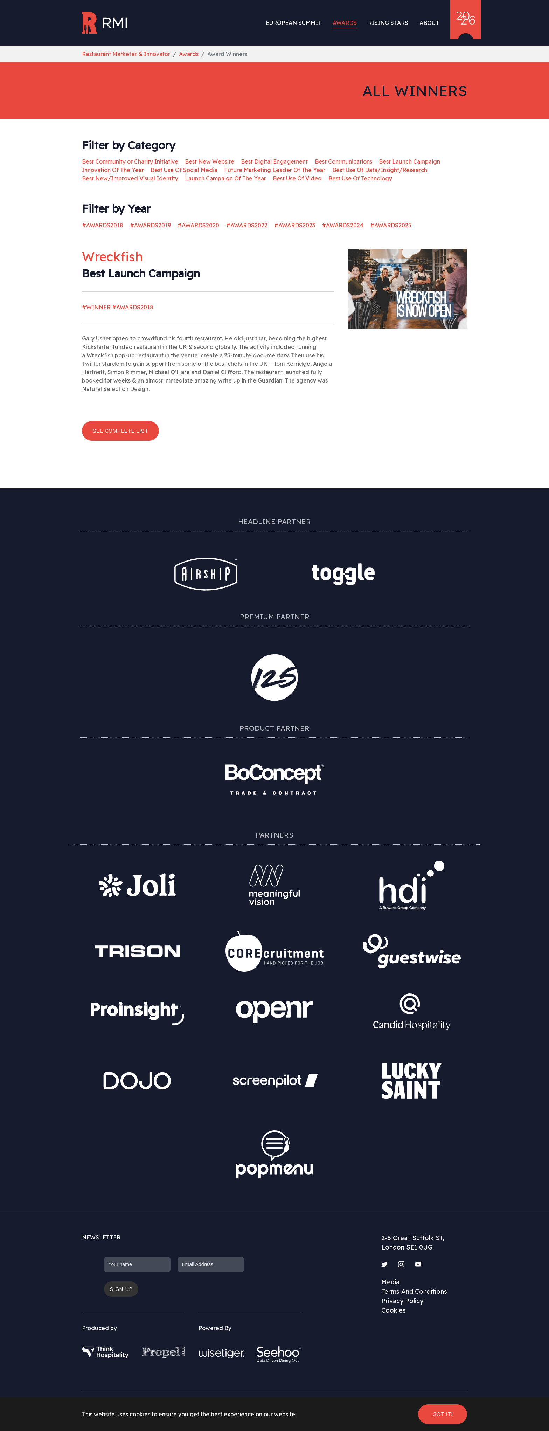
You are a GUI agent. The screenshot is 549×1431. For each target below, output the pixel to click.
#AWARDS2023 (294, 225)
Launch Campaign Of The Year (225, 178)
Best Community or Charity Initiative (130, 161)
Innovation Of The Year (113, 169)
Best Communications (343, 161)
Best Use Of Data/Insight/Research (379, 169)
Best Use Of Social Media (184, 169)
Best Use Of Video (297, 178)
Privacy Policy (402, 1301)
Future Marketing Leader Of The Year (274, 169)
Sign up (121, 1289)
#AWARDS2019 (150, 225)
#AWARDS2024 (342, 225)
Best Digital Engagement (274, 161)
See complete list (120, 430)
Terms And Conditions (414, 1291)
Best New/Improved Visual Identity (130, 178)
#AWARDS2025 (390, 225)
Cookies (393, 1310)
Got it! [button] (442, 1414)
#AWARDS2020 (198, 225)
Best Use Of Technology (360, 178)
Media (390, 1282)
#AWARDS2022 (246, 225)
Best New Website (209, 161)
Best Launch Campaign (409, 161)
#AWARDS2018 (102, 225)
